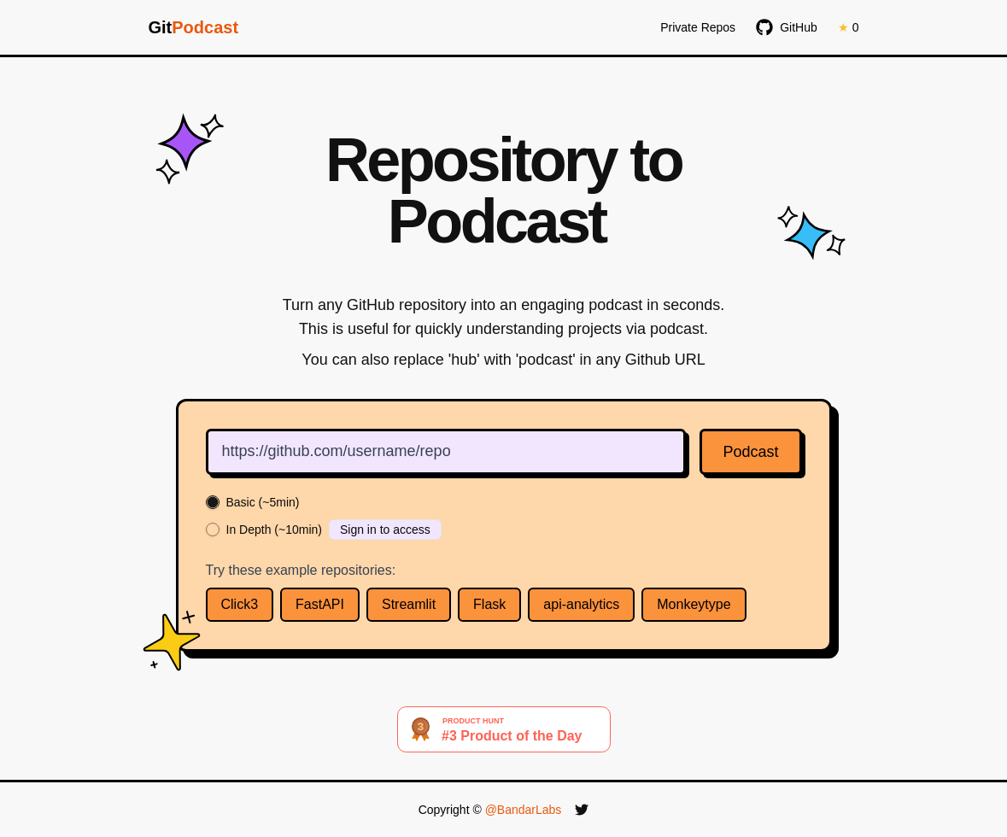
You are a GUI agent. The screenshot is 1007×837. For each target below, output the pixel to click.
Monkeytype (693, 604)
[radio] (213, 502)
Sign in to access (385, 529)
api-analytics (581, 604)
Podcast (750, 451)
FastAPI (320, 604)
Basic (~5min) (263, 502)
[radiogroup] (504, 517)
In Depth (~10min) (274, 530)
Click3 (240, 604)
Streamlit (409, 604)
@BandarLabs (523, 810)
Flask (489, 604)
